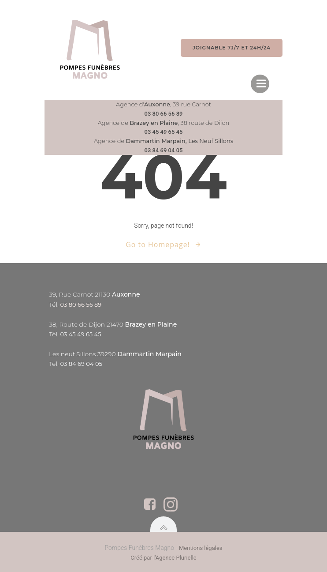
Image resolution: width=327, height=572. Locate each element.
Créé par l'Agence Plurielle (163, 557)
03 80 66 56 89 (164, 113)
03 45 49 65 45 (164, 131)
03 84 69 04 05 (164, 150)
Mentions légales (201, 548)
